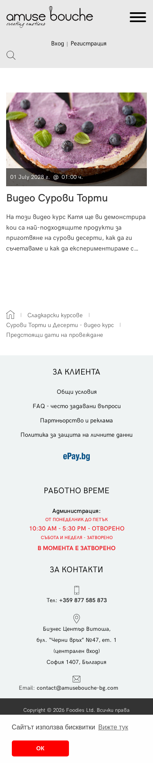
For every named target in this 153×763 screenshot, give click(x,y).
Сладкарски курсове (55, 315)
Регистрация (88, 43)
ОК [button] (40, 748)
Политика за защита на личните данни (76, 434)
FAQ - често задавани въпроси (77, 406)
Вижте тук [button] (113, 727)
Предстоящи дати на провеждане (54, 335)
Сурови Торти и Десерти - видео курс (60, 325)
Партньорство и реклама (76, 420)
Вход (57, 43)
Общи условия (77, 391)
